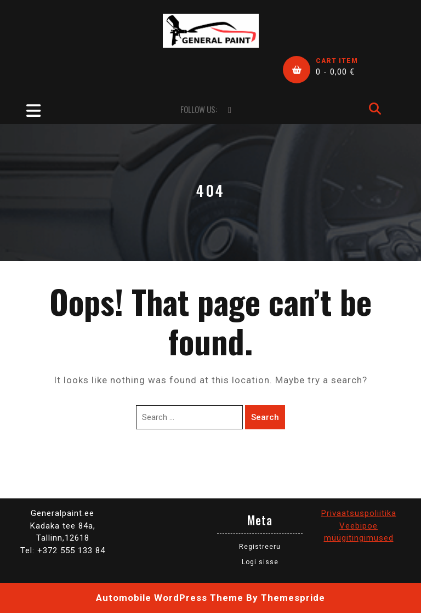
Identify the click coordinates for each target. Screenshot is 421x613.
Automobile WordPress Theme (169, 597)
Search (265, 417)
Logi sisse (260, 562)
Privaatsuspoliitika (358, 513)
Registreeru (260, 546)
